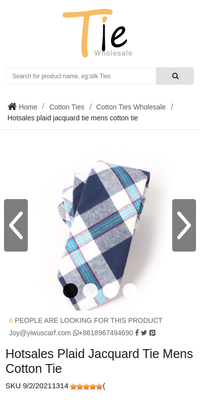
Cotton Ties (66, 107)
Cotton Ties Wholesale (131, 107)
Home (27, 107)
